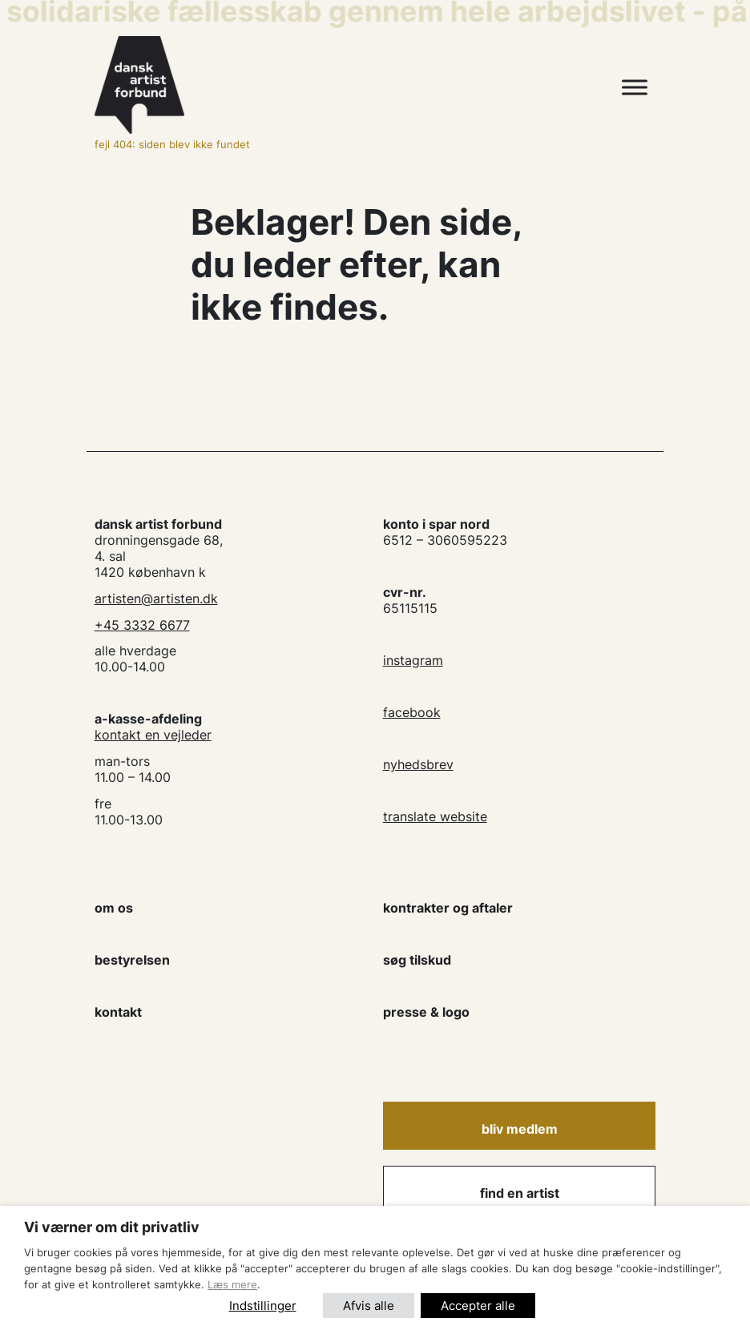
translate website (435, 816)
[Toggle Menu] (634, 87)
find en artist (519, 1193)
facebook (412, 712)
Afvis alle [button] (368, 1305)
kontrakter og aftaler (448, 908)
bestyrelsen (132, 960)
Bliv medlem (520, 1129)
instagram (413, 660)
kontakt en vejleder (153, 735)
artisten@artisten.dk (156, 598)
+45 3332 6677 (142, 625)
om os (114, 908)
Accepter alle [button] (478, 1305)
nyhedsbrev (418, 764)
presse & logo (426, 1012)
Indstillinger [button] (262, 1305)
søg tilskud (417, 960)
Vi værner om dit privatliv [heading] (112, 1227)
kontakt (118, 1012)
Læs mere (232, 1284)
